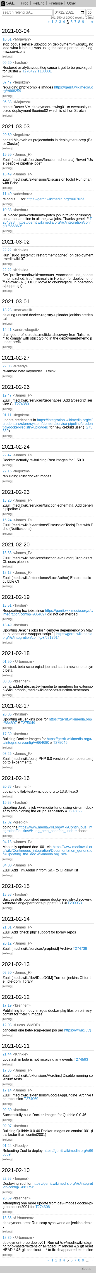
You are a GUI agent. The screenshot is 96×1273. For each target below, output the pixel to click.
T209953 (74, 903)
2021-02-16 (16, 778)
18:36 (7, 1218)
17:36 (7, 1070)
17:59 (7, 734)
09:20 (7, 63)
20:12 (7, 943)
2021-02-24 (16, 447)
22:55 (7, 1178)
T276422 (29, 71)
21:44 (7, 1054)
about (86, 1269)
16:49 (7, 174)
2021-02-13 (16, 964)
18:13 (7, 572)
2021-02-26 (16, 387)
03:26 (7, 754)
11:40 (7, 194)
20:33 (7, 786)
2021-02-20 (16, 544)
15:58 (7, 894)
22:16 (7, 471)
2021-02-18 (16, 653)
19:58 (7, 802)
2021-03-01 (16, 301)
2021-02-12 (16, 997)
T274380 (21, 404)
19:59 (7, 154)
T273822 (75, 811)
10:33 (7, 210)
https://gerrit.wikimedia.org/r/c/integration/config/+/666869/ (46, 224)
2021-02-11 (16, 1046)
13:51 (7, 605)
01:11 (7, 415)
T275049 (28, 723)
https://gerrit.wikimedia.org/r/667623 (55, 199)
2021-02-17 (16, 706)
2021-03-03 (16, 126)
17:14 (7, 1090)
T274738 (80, 948)
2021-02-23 (16, 492)
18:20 (7, 500)
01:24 (7, 1146)
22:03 (7, 366)
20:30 (7, 135)
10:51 (7, 39)
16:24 (7, 520)
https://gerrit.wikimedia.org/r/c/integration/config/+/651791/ (47, 635)
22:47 (7, 455)
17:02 (7, 822)
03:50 (7, 972)
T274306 (43, 1207)
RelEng (38, 3)
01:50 (7, 661)
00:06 (7, 681)
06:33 (7, 102)
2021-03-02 (16, 242)
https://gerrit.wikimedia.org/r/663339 (47, 1152)
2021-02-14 (16, 919)
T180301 (44, 71)
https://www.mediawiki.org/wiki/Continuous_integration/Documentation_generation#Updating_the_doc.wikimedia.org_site (47, 850)
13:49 (7, 625)
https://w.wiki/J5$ (77, 1030)
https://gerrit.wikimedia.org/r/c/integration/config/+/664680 (47, 740)
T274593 (81, 1059)
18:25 (7, 310)
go (89, 12)
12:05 (7, 1025)
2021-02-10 (16, 1170)
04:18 (7, 842)
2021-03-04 (16, 31)
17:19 (7, 1005)
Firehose (56, 3)
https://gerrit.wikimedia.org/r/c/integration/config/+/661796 (47, 1185)
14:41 (7, 330)
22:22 (7, 250)
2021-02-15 (16, 886)
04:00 (7, 865)
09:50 (7, 1110)
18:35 (7, 553)
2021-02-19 (16, 597)
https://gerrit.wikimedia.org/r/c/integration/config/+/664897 (47, 612)
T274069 (31, 1099)
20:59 (7, 1198)
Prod (25, 3)
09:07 (7, 1126)
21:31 (7, 927)
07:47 (7, 82)
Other (71, 3)
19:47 (7, 395)
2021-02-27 (16, 358)
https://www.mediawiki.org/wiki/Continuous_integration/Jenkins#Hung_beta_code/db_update (47, 829)
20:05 (7, 714)
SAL (7, 3)
